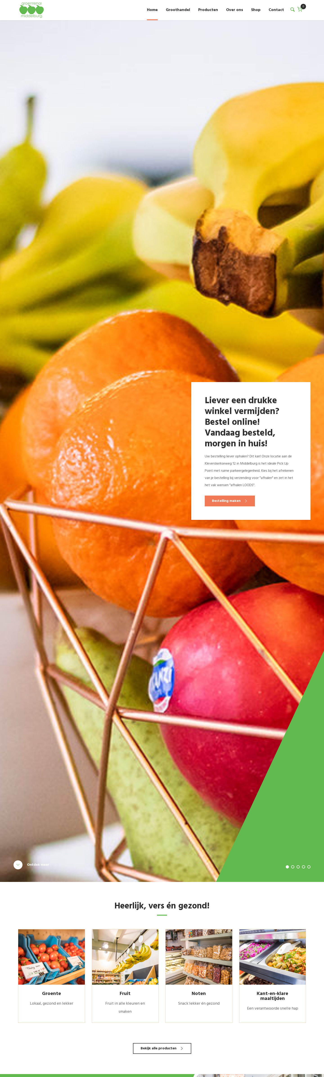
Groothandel (178, 10)
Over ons (234, 10)
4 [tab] (303, 866)
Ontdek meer (38, 865)
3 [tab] (298, 866)
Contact (276, 10)
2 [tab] (292, 866)
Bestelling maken (226, 501)
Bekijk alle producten (158, 1048)
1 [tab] (287, 866)
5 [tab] (308, 866)
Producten (208, 10)
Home (152, 10)
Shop (256, 10)
